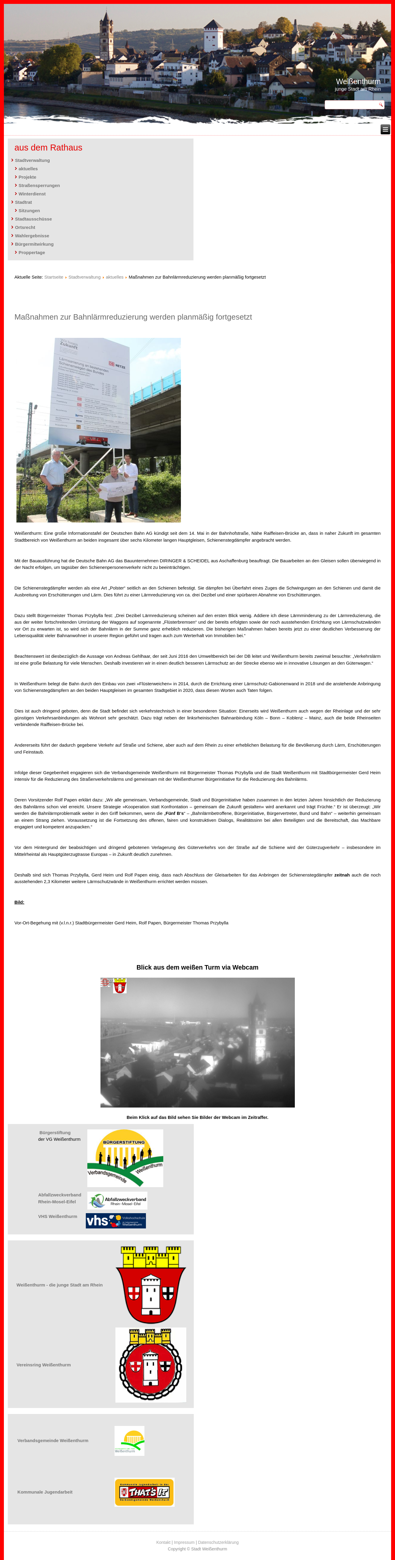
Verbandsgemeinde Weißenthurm (52, 1440)
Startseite (53, 277)
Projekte (27, 177)
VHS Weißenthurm (57, 1216)
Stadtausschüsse (33, 218)
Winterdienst (32, 193)
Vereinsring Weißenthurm (43, 1364)
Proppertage (32, 252)
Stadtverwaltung (32, 160)
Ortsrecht (25, 227)
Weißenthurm (358, 81)
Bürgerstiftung (55, 1132)
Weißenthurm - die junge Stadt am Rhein (59, 1284)
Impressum (184, 1542)
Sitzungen (29, 210)
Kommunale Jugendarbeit (44, 1491)
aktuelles (28, 168)
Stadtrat (23, 202)
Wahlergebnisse (32, 235)
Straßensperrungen (39, 185)
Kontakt (163, 1542)
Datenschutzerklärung (218, 1542)
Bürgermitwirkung (34, 244)
